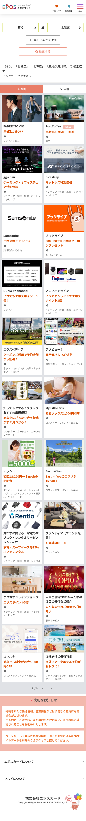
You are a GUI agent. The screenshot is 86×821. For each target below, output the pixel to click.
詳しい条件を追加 (43, 40)
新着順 (21, 89)
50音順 (64, 89)
